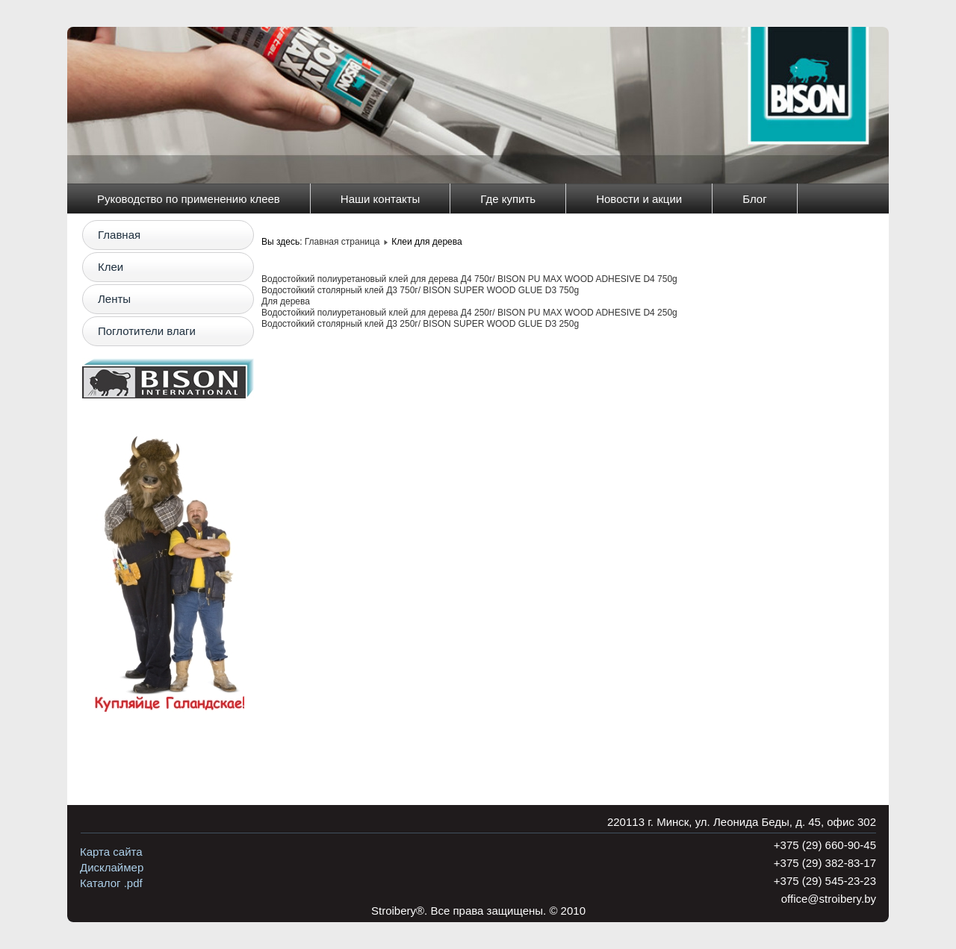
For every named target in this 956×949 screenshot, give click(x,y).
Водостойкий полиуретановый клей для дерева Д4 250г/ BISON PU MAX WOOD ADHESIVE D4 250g (469, 312)
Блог (754, 198)
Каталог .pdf (111, 883)
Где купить (508, 198)
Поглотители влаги (147, 331)
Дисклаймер (111, 867)
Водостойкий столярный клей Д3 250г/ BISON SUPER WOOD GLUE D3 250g (420, 324)
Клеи (110, 266)
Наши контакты (380, 198)
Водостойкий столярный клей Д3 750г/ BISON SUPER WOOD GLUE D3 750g (420, 290)
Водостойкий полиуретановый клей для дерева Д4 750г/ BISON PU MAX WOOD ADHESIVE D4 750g (469, 279)
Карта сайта (111, 851)
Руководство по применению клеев (188, 198)
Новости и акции (639, 198)
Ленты (114, 298)
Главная (119, 234)
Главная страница (342, 242)
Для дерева (285, 301)
